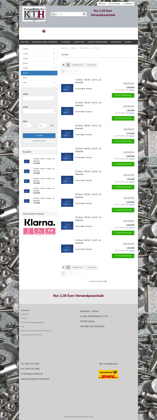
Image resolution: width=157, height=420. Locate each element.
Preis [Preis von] (25, 121)
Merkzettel (128, 4)
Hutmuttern (79, 42)
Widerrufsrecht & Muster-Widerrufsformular (36, 331)
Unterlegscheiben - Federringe (45, 42)
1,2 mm (25, 54)
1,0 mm (25, 49)
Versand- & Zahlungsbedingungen (32, 322)
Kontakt (23, 318)
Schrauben (65, 42)
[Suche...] (54, 14)
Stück (25, 107)
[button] (63, 65)
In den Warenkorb (123, 95)
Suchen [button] (102, 4)
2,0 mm (25, 63)
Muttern (24, 42)
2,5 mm (25, 68)
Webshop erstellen (70, 417)
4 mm (25, 78)
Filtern (39, 135)
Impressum (25, 314)
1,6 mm (25, 58)
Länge (25, 94)
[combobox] (78, 65)
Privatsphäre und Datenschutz (31, 335)
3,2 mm (25, 73)
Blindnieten (116, 42)
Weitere (128, 42)
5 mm (25, 83)
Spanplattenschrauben (97, 42)
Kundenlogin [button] (114, 4)
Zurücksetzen (39, 141)
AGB (22, 327)
